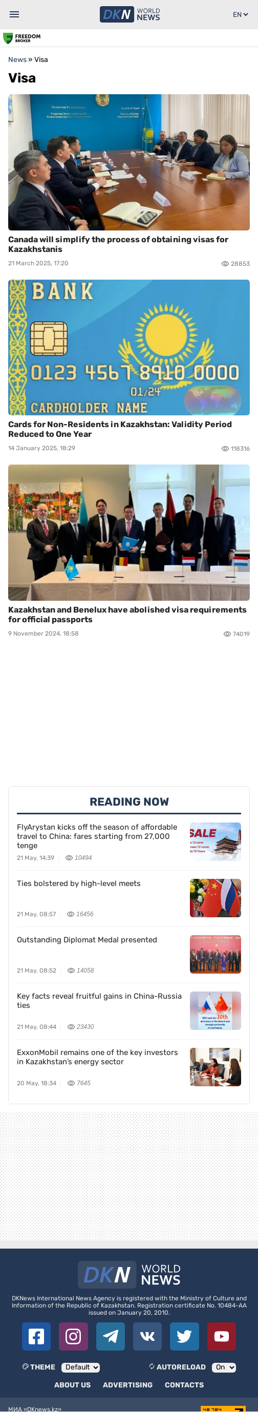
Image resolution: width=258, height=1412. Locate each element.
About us (72, 1385)
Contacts (184, 1385)
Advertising (128, 1385)
